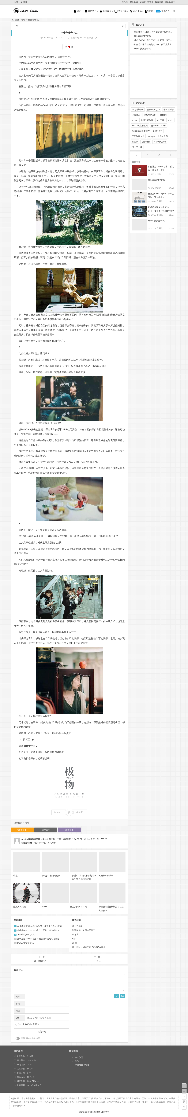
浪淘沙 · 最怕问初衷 (51, 875)
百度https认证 (153, 109)
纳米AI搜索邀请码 (25, 943)
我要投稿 (159, 2)
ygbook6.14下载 (158, 125)
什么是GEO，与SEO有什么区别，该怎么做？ (38, 930)
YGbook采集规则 (140, 125)
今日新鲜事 (168, 109)
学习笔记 (90, 11)
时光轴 (125, 2)
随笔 (149, 11)
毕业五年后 (77, 926)
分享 (79, 812)
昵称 (18, 996)
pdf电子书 (157, 131)
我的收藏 (134, 2)
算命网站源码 (160, 141)
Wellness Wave (82, 1065)
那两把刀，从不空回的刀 (83, 930)
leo (88, 839)
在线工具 (135, 11)
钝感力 (16, 875)
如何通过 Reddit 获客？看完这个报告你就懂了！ (39, 938)
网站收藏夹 (170, 2)
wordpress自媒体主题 (158, 136)
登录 (23, 2)
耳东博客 (105, 1112)
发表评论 (73, 37)
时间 (74, 938)
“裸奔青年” (63, 56)
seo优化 (163, 115)
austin (170, 120)
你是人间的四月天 (78, 906)
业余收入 (163, 11)
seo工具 (160, 120)
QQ (17, 1018)
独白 (77, 1061)
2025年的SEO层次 (26, 934)
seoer (134, 120)
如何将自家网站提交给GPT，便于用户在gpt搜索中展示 (42, 926)
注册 (16, 2)
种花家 (135, 141)
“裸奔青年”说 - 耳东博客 (45, 843)
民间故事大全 (138, 136)
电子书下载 (137, 147)
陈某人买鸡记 (19, 906)
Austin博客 (26, 839)
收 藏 (69, 47)
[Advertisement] (151, 76)
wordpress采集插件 (141, 131)
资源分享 (120, 11)
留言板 (150, 2)
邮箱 (18, 1003)
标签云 (143, 2)
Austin (45, 906)
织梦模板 (146, 141)
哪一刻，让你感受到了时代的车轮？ (89, 947)
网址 (18, 1011)
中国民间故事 (147, 120)
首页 (77, 11)
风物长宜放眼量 (106, 875)
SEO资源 (79, 1057)
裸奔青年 (58, 86)
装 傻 (74, 943)
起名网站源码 (150, 115)
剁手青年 (46, 830)
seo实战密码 (138, 109)
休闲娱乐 (105, 11)
